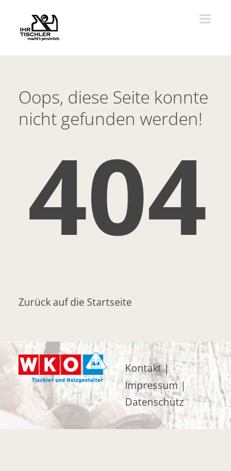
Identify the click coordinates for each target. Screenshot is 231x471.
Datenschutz (154, 402)
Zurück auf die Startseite (75, 302)
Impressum (151, 385)
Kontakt (143, 368)
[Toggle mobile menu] (206, 18)
